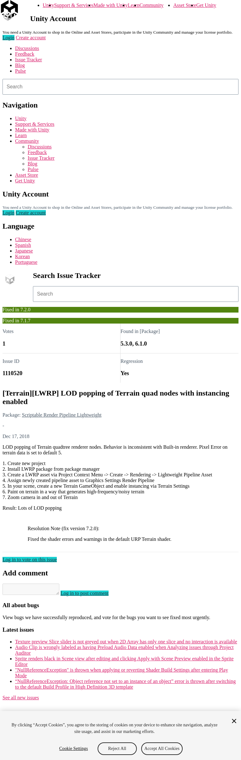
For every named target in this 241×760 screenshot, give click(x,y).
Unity (48, 5)
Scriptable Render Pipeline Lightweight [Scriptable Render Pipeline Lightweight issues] (62, 415)
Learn (133, 5)
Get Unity (206, 5)
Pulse (20, 71)
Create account (31, 37)
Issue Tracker (28, 59)
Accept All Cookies (161, 748)
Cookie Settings (73, 748)
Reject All (117, 748)
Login (8, 37)
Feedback (24, 54)
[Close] (234, 721)
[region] (120, 735)
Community (151, 5)
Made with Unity (111, 5)
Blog (20, 65)
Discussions (27, 48)
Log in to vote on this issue (30, 559)
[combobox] (120, 86)
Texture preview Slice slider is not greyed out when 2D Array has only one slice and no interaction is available (126, 643)
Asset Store (184, 5)
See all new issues (21, 699)
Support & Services (73, 5)
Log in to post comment (91, 595)
